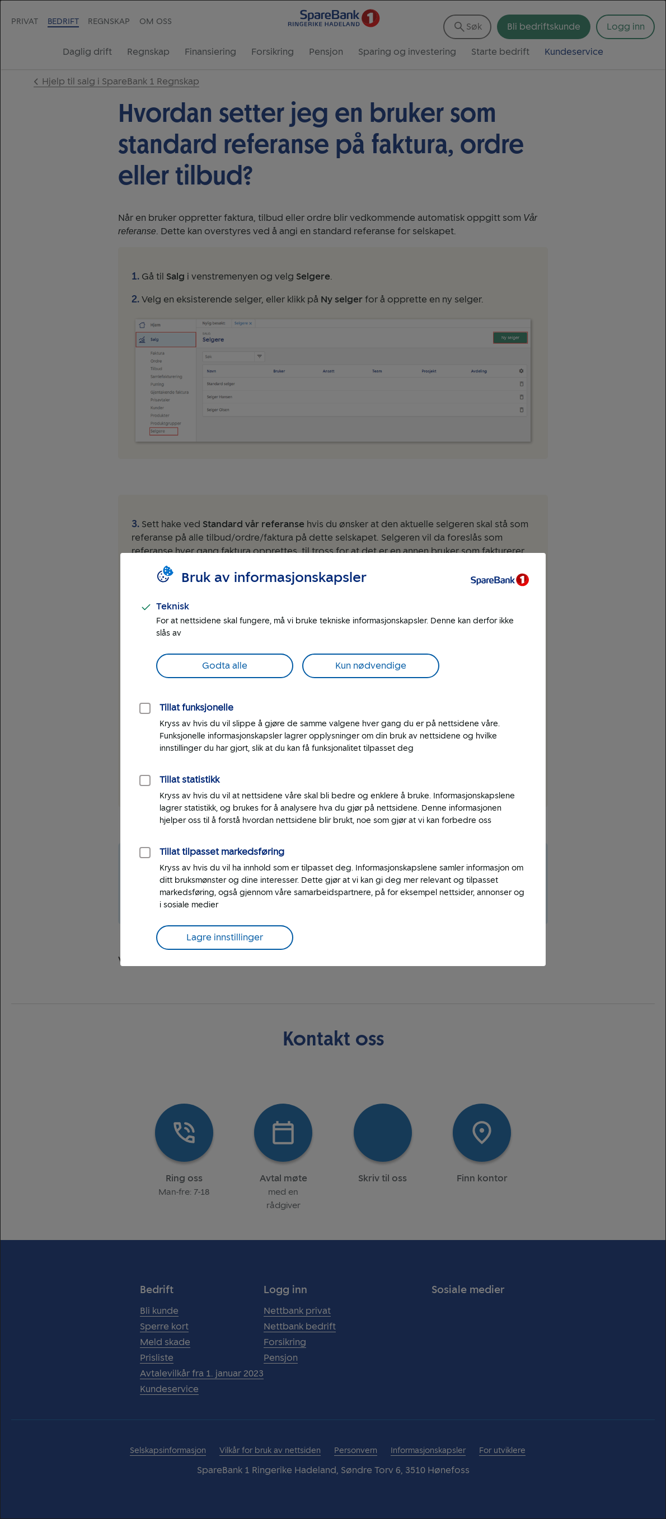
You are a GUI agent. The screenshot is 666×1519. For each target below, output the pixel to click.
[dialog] (333, 759)
